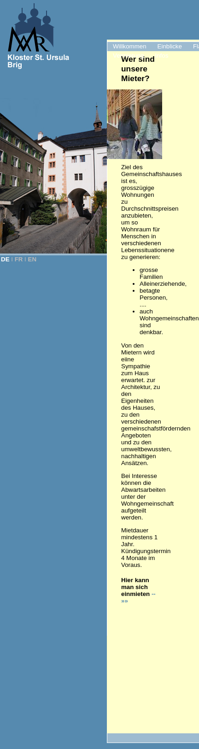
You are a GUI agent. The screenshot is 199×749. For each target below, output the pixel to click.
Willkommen (129, 46)
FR (19, 259)
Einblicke (170, 46)
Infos (161, 55)
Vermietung (128, 55)
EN (32, 259)
